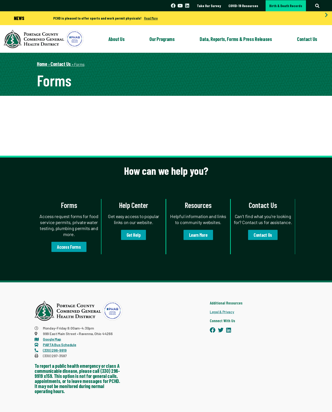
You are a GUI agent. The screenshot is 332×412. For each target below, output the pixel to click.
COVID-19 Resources (243, 5)
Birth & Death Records (285, 5)
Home (42, 64)
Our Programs (162, 39)
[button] (317, 5)
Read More (151, 18)
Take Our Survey (209, 5)
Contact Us (307, 39)
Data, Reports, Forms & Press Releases (236, 39)
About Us (116, 39)
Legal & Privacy (222, 312)
